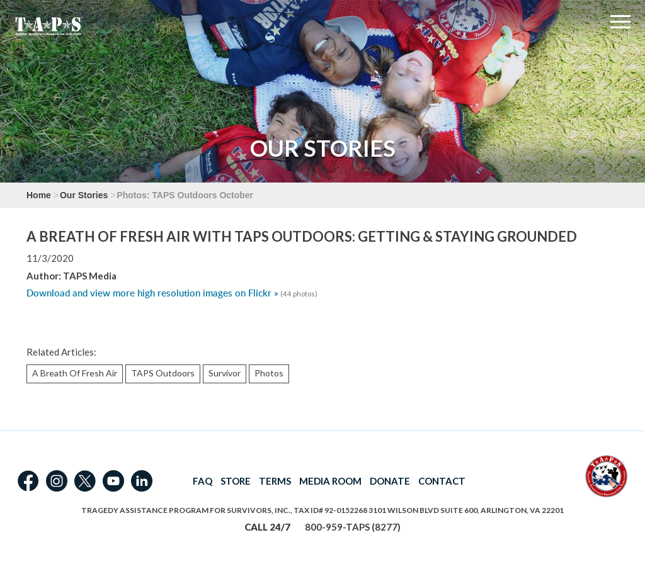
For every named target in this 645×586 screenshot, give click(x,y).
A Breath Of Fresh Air (74, 373)
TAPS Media (90, 275)
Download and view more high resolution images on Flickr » (152, 293)
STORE (235, 481)
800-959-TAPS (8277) (353, 526)
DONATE (390, 481)
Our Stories (84, 195)
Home (38, 195)
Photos (268, 373)
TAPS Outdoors (163, 373)
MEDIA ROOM (330, 481)
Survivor (224, 373)
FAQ (202, 481)
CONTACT (441, 481)
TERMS (275, 481)
